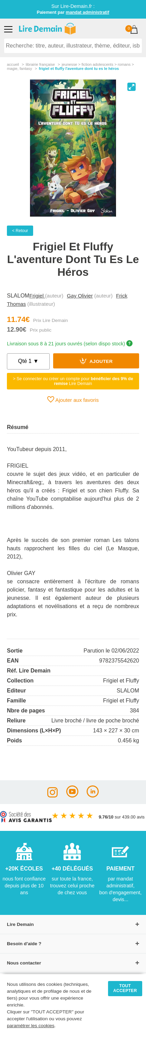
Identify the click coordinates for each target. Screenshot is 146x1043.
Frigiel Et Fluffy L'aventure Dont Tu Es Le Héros (79, 68)
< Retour (20, 230)
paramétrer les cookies (31, 1025)
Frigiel (37, 296)
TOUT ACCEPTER (125, 988)
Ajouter (96, 360)
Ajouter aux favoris (73, 399)
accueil (13, 64)
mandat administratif (87, 12)
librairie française (40, 64)
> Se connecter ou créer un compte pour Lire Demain (73, 381)
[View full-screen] (131, 87)
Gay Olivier (80, 296)
